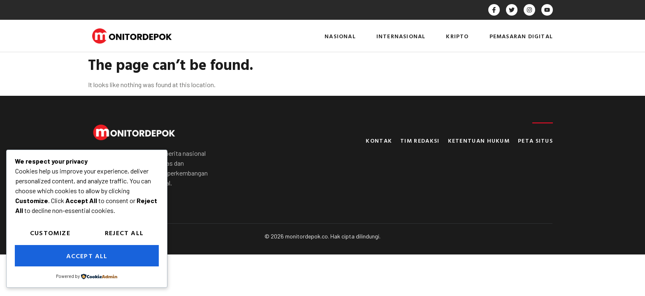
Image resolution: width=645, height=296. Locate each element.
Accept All (87, 256)
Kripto (457, 36)
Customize (50, 233)
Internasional (401, 36)
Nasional (340, 36)
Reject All (124, 233)
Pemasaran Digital (521, 36)
